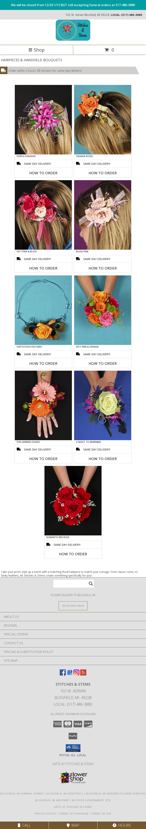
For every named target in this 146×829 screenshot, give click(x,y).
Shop (36, 50)
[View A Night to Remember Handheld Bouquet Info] (102, 405)
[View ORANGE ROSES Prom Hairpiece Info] (102, 119)
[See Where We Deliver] (73, 605)
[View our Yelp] (83, 674)
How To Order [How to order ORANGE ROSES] (103, 172)
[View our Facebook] (63, 674)
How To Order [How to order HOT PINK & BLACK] (43, 268)
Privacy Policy (45, 813)
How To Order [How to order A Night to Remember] (103, 458)
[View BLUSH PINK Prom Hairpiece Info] (102, 215)
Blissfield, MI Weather (52, 800)
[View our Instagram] (76, 674)
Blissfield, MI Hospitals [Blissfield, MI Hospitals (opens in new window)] (65, 793)
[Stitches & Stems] (73, 40)
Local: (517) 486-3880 (73, 704)
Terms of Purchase (74, 813)
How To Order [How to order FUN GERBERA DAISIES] (43, 458)
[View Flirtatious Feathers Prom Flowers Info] (43, 310)
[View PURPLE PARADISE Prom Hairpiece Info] (43, 119)
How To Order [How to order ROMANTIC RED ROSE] (73, 553)
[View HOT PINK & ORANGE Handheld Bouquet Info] (102, 310)
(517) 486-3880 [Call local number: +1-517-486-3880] (131, 15)
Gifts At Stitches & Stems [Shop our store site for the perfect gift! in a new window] (73, 764)
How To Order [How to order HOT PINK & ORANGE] (103, 363)
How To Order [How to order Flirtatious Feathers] (43, 363)
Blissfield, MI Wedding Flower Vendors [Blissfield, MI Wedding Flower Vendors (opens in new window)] (116, 793)
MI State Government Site (91, 800)
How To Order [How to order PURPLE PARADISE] (43, 172)
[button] (73, 748)
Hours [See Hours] (122, 825)
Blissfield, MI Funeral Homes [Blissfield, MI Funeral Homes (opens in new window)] (22, 793)
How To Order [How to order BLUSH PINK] (103, 268)
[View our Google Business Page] (70, 674)
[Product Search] (73, 583)
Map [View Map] (73, 825)
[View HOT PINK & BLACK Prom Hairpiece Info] (43, 215)
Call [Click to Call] (24, 825)
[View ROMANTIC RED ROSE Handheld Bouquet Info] (73, 500)
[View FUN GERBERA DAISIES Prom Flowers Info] (43, 405)
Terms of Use (101, 813)
